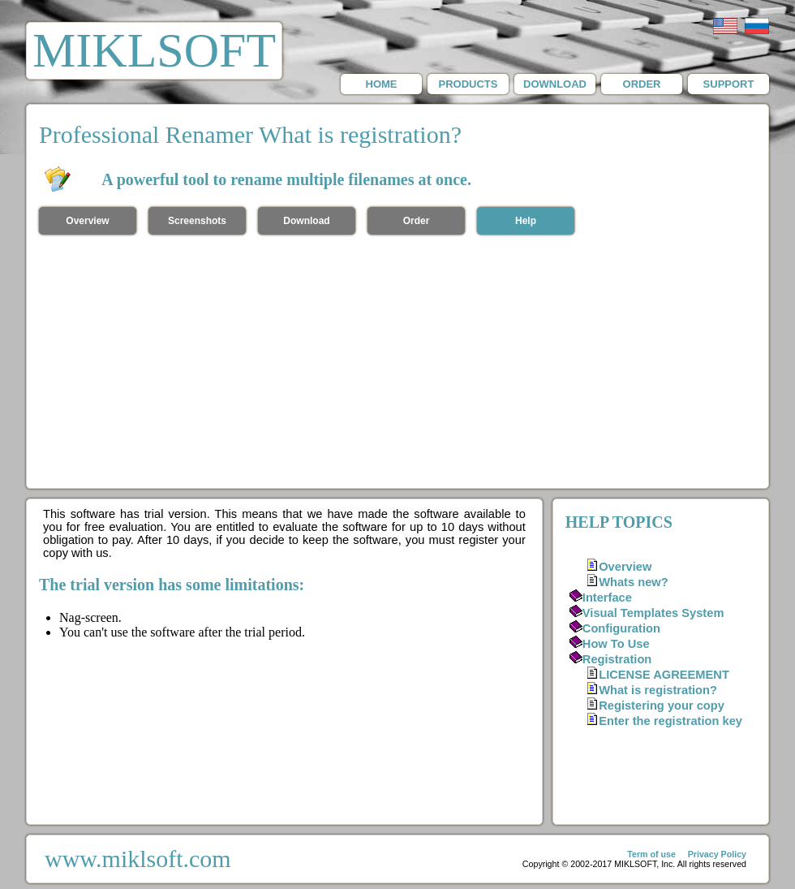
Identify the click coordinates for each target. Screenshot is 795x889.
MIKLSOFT (154, 50)
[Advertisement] (398, 366)
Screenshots (197, 221)
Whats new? (633, 582)
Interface (607, 597)
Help (525, 221)
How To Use (616, 643)
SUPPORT (728, 84)
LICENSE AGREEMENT (664, 674)
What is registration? (658, 690)
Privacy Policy (717, 854)
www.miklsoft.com (138, 858)
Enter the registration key (670, 720)
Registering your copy (661, 705)
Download (306, 221)
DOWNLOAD (555, 84)
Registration (617, 659)
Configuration (621, 628)
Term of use (651, 854)
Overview (87, 221)
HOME (382, 84)
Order (416, 221)
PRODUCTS (468, 84)
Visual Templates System (653, 612)
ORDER (642, 84)
